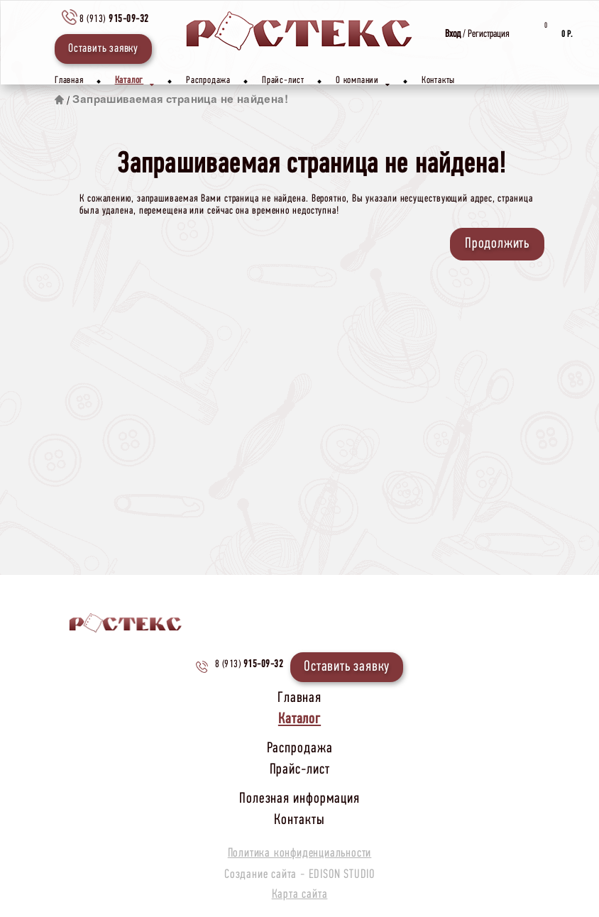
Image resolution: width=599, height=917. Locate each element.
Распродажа (208, 80)
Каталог (135, 83)
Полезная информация (299, 798)
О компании (363, 83)
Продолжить (497, 243)
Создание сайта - (299, 875)
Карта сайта (300, 895)
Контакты (438, 80)
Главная (69, 80)
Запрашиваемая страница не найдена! (180, 100)
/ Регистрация (477, 34)
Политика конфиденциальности (300, 853)
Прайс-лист (283, 80)
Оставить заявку (103, 49)
